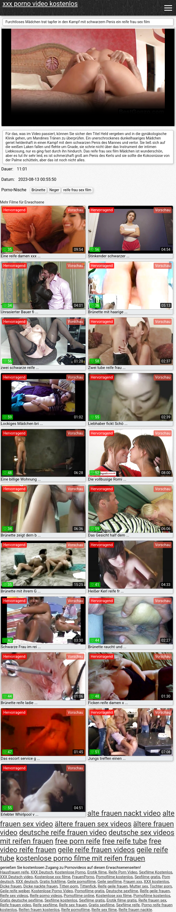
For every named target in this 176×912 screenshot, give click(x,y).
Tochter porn (161, 886)
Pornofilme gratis (89, 891)
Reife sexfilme (45, 905)
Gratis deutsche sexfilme (21, 900)
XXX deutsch (27, 881)
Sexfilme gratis (147, 877)
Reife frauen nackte (135, 909)
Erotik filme (97, 872)
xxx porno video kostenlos (40, 4)
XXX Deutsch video (16, 877)
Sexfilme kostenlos (60, 900)
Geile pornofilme (81, 881)
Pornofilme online (79, 895)
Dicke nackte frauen (40, 886)
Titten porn (68, 886)
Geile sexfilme (109, 881)
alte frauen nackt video (124, 813)
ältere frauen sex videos (93, 824)
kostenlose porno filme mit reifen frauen (80, 858)
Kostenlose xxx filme (52, 877)
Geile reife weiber (15, 891)
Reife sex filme (104, 909)
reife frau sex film (77, 190)
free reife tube (124, 841)
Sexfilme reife (128, 905)
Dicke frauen (11, 886)
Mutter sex (138, 886)
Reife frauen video (15, 905)
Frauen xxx (132, 881)
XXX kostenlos (156, 881)
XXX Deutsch (42, 872)
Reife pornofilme (75, 909)
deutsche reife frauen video (63, 832)
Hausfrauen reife (14, 872)
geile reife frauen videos (96, 849)
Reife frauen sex (152, 900)
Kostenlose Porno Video (52, 891)
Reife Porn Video (122, 872)
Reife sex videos (14, 895)
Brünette (38, 190)
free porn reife (77, 841)
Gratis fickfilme (53, 881)
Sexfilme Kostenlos (155, 872)
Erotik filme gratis (121, 900)
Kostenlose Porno (70, 872)
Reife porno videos (46, 895)
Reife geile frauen (113, 886)
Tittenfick (88, 886)
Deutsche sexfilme (122, 891)
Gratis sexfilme (101, 905)
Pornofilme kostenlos (114, 877)
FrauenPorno (83, 877)
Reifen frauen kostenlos (39, 909)
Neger (54, 190)
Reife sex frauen (73, 905)
